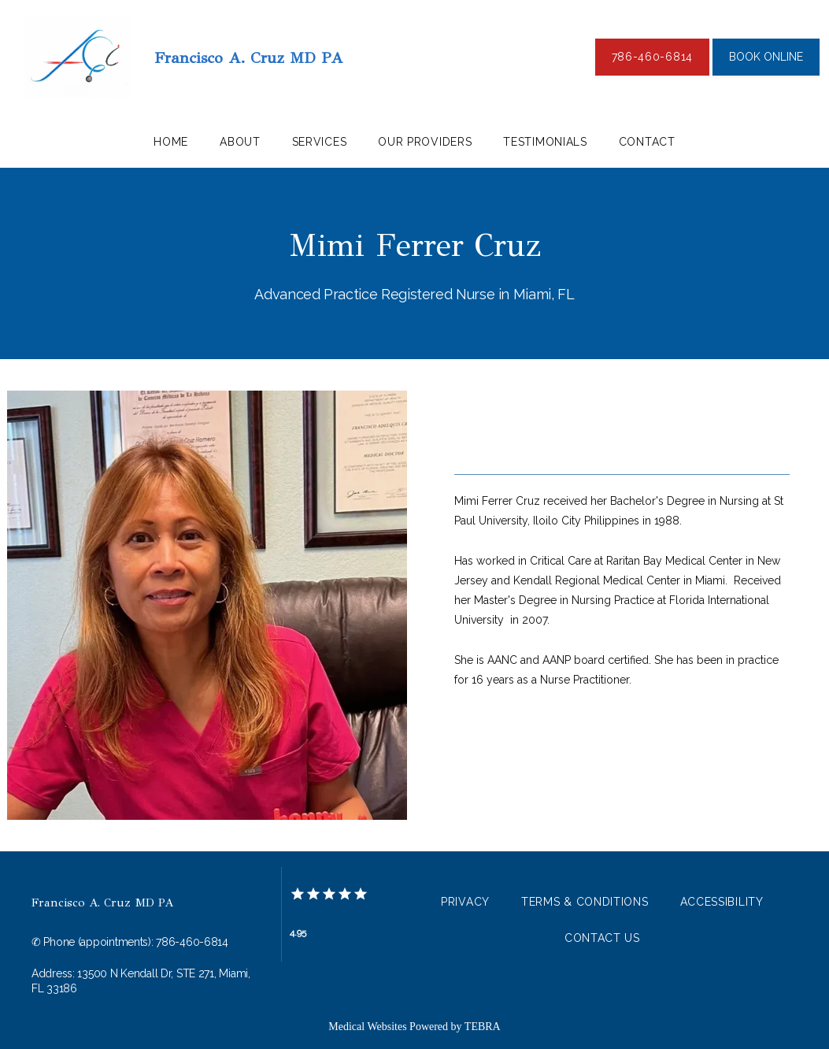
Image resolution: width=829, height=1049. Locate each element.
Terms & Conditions (585, 901)
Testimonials (545, 141)
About (240, 141)
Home (171, 141)
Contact (647, 141)
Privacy (465, 901)
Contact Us (602, 938)
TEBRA (482, 1026)
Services (319, 141)
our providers (425, 141)
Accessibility (722, 901)
